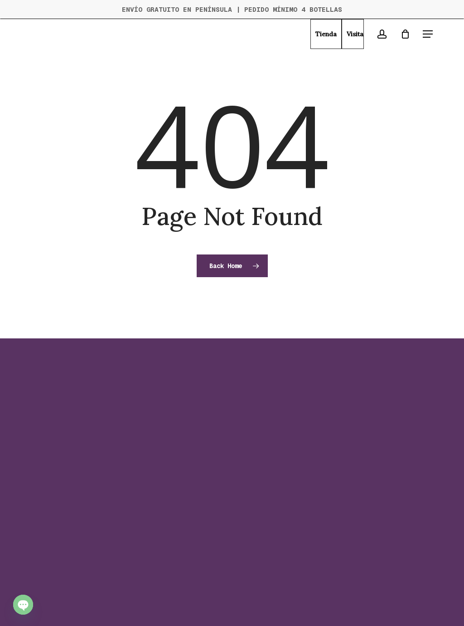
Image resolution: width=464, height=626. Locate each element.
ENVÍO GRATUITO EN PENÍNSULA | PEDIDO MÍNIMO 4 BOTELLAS (232, 9)
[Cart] (405, 34)
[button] (428, 34)
